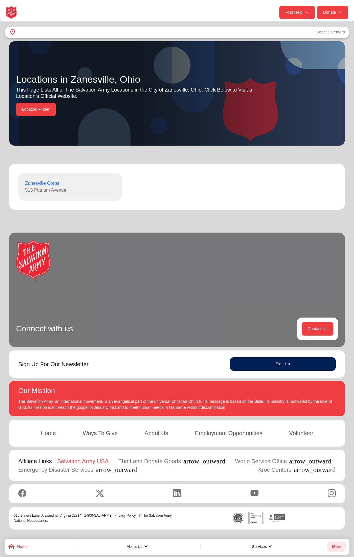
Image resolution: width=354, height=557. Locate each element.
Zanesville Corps (42, 183)
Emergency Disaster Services (78, 469)
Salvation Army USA (83, 461)
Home (48, 433)
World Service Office (283, 461)
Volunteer (301, 433)
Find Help (297, 12)
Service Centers (330, 32)
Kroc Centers (297, 469)
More (336, 546)
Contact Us (317, 328)
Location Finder (36, 109)
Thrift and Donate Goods (171, 461)
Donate (332, 12)
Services (263, 547)
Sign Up (283, 364)
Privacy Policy (125, 516)
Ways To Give (100, 433)
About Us (138, 547)
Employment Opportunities (228, 433)
